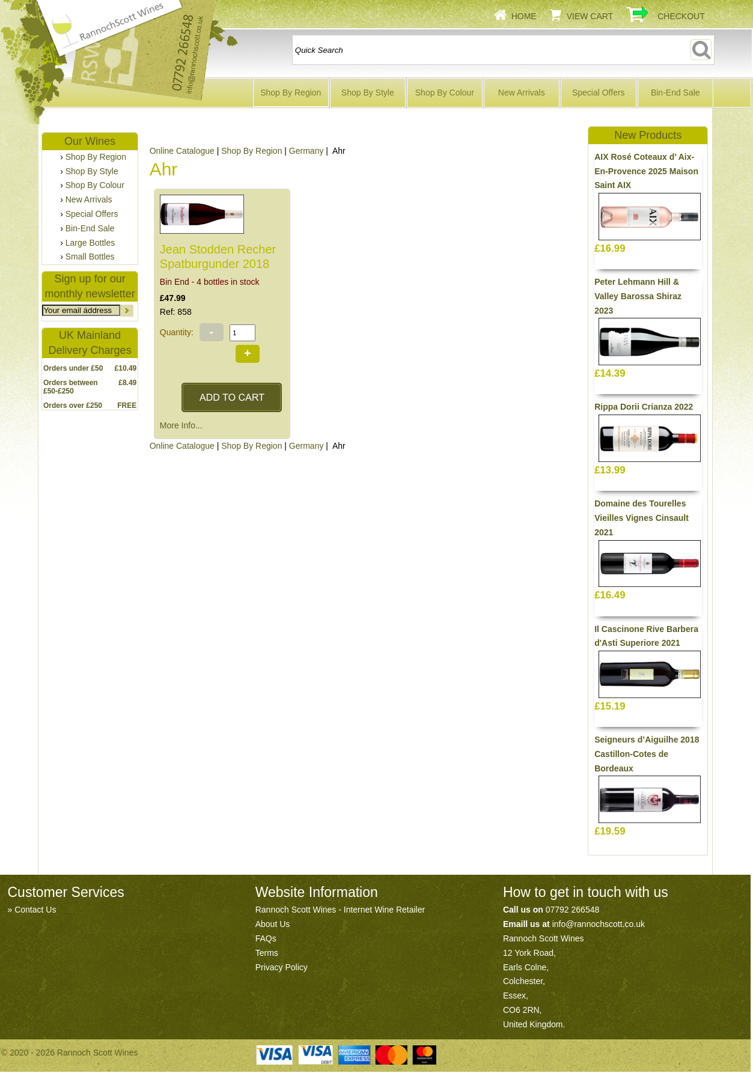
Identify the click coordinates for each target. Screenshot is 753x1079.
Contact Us (35, 909)
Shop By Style (367, 92)
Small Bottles (90, 256)
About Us (272, 924)
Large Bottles (90, 243)
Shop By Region (290, 92)
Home (524, 16)
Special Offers (598, 92)
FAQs (265, 938)
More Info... (181, 425)
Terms (266, 953)
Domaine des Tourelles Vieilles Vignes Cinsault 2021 (641, 518)
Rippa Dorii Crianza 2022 (643, 407)
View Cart (590, 16)
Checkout (681, 16)
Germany (306, 151)
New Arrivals (521, 92)
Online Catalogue (182, 151)
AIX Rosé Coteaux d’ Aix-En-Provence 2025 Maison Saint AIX (646, 171)
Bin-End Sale (675, 92)
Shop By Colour (444, 92)
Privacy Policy (281, 967)
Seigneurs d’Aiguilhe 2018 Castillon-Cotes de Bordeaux (646, 754)
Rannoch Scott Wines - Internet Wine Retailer (340, 909)
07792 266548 (573, 909)
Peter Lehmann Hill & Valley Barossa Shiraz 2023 (637, 296)
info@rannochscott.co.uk (598, 924)
